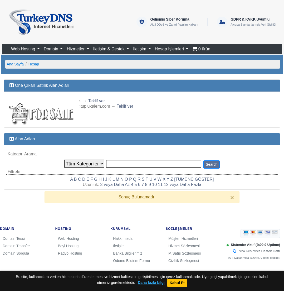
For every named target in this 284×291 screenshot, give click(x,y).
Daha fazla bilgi (151, 283)
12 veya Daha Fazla (182, 184)
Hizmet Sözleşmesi (184, 246)
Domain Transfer (16, 246)
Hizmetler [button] (76, 49)
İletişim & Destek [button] (109, 49)
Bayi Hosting (68, 246)
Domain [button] (52, 49)
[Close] (232, 197)
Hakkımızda (123, 238)
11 (160, 184)
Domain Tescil (14, 238)
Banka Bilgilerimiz (127, 253)
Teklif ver (96, 101)
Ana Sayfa (15, 64)
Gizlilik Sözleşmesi (183, 261)
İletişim (119, 246)
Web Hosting (68, 238)
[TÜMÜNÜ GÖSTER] (194, 179)
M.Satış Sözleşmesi (184, 253)
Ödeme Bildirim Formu (131, 261)
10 (154, 184)
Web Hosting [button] (23, 49)
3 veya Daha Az (115, 184)
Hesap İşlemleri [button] (170, 49)
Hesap (33, 64)
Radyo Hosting (70, 253)
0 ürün (201, 49)
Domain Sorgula (16, 253)
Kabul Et (177, 283)
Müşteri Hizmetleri (183, 238)
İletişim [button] (140, 49)
